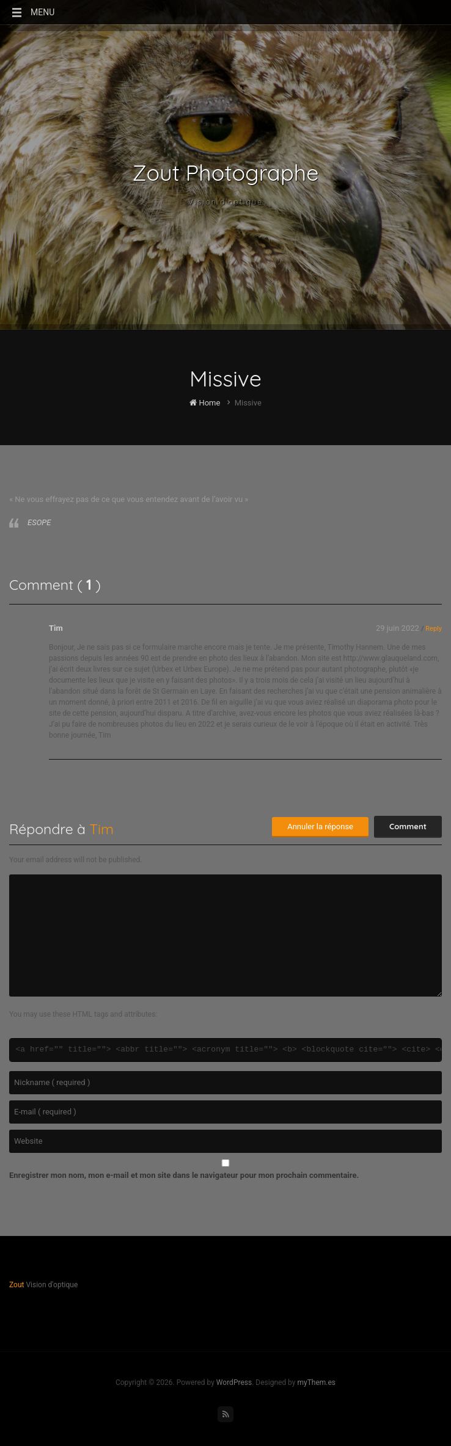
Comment (408, 826)
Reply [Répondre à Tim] (433, 629)
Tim (56, 628)
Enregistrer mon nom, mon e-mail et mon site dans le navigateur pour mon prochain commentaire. (184, 1175)
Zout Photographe (226, 173)
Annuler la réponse (320, 826)
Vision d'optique (225, 201)
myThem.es (316, 1382)
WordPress (234, 1382)
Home (204, 402)
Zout (16, 1285)
